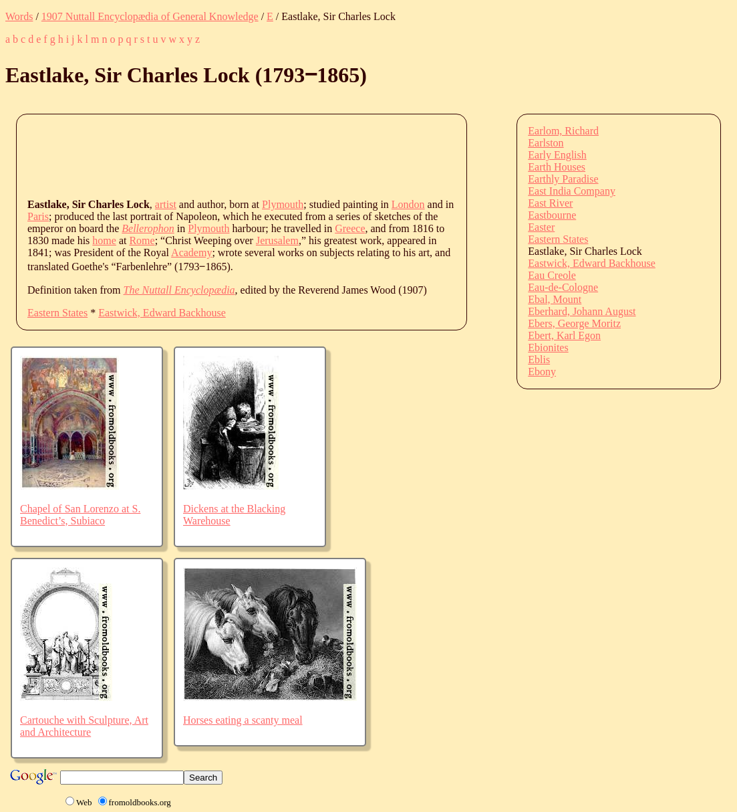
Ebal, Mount (554, 299)
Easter (541, 227)
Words (19, 16)
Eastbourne (552, 215)
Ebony (542, 371)
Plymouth (282, 204)
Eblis (539, 359)
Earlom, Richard (563, 130)
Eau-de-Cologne (563, 287)
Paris (38, 216)
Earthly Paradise (563, 179)
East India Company (571, 191)
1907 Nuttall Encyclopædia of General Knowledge (150, 16)
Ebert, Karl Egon (564, 335)
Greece (350, 228)
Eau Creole (552, 275)
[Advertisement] (270, 155)
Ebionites (548, 347)
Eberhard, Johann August (581, 311)
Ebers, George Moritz (574, 323)
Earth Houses (556, 167)
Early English (557, 155)
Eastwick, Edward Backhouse (162, 312)
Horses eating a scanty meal (243, 720)
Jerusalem (277, 240)
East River (550, 203)
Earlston (545, 142)
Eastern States (57, 312)
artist (165, 204)
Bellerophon (148, 228)
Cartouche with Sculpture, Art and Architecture (84, 726)
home (104, 240)
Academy (191, 252)
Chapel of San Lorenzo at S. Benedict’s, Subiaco (80, 514)
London (408, 204)
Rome (141, 240)
